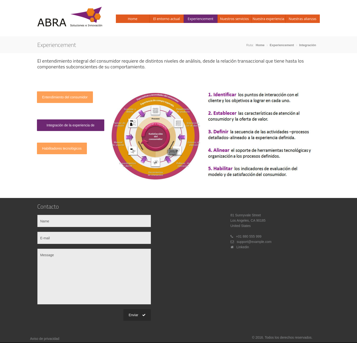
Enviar (137, 315)
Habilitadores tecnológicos (62, 148)
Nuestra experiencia (268, 18)
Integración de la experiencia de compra (70, 127)
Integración (307, 45)
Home (133, 18)
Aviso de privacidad (44, 339)
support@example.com (254, 242)
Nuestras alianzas (302, 18)
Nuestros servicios (234, 18)
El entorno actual (166, 18)
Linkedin (243, 247)
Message (94, 276)
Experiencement (200, 18)
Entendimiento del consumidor (65, 97)
